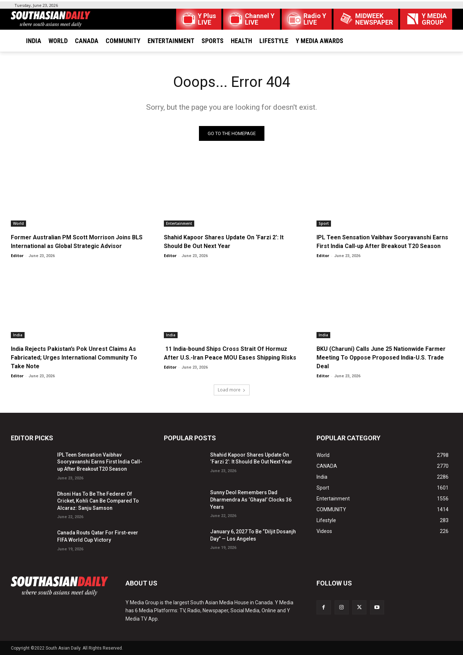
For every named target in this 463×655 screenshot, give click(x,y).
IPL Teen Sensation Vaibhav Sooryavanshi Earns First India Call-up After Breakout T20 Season (99, 462)
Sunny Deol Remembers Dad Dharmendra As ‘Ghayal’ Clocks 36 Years (251, 499)
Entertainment (179, 223)
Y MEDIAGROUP (434, 19)
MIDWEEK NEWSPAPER (374, 19)
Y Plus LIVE (207, 19)
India (17, 334)
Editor (17, 255)
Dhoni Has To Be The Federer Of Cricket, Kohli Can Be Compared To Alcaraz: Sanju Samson (98, 501)
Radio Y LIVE (314, 19)
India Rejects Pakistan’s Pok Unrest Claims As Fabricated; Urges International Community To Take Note (74, 357)
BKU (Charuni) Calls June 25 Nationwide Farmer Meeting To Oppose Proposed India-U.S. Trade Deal (381, 357)
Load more (232, 390)
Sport (324, 223)
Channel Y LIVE (260, 19)
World (18, 223)
